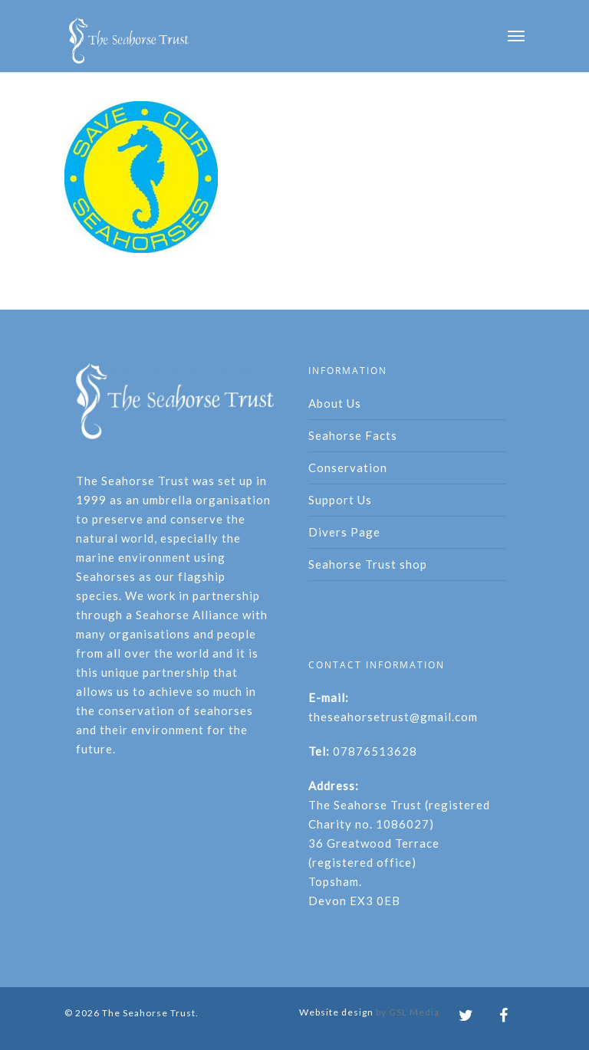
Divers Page (344, 532)
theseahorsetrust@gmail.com (393, 717)
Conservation (347, 467)
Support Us (340, 500)
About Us (334, 403)
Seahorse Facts (352, 435)
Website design (336, 1012)
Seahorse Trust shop (367, 564)
